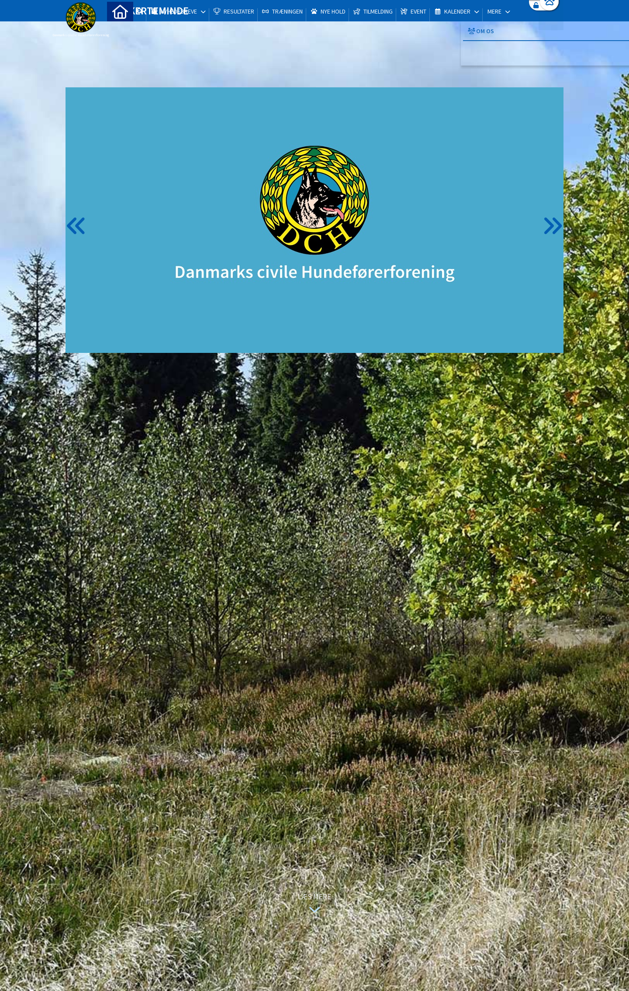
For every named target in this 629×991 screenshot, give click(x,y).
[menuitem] (120, 29)
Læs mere (314, 904)
